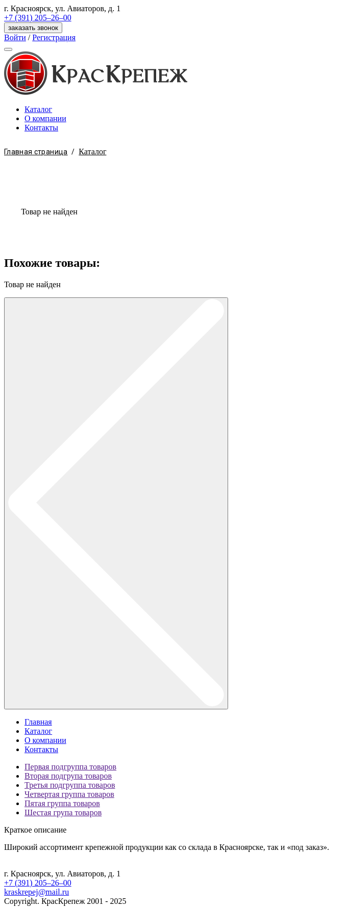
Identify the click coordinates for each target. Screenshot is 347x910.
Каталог (38, 109)
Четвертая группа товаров (69, 794)
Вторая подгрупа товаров (68, 775)
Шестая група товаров (63, 812)
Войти (15, 37)
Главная (38, 722)
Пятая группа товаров (62, 803)
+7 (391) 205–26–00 (37, 17)
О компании (45, 118)
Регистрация (54, 37)
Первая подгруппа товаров (70, 766)
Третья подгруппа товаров (69, 785)
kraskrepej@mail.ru (36, 892)
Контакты (41, 127)
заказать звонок (33, 28)
